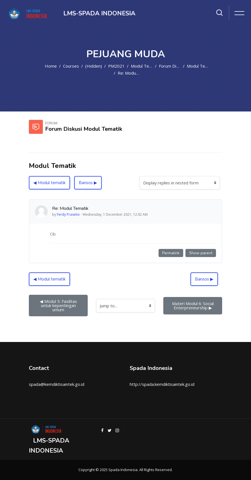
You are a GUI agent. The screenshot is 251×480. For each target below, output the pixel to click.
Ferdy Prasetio (68, 214)
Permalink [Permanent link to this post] (171, 253)
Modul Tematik (145, 66)
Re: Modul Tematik (136, 73)
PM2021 (116, 66)
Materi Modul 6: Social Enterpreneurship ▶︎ (193, 305)
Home (51, 66)
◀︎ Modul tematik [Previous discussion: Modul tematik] (49, 183)
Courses (71, 66)
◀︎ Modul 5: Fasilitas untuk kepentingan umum (59, 305)
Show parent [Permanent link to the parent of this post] (200, 253)
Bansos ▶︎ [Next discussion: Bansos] (88, 183)
